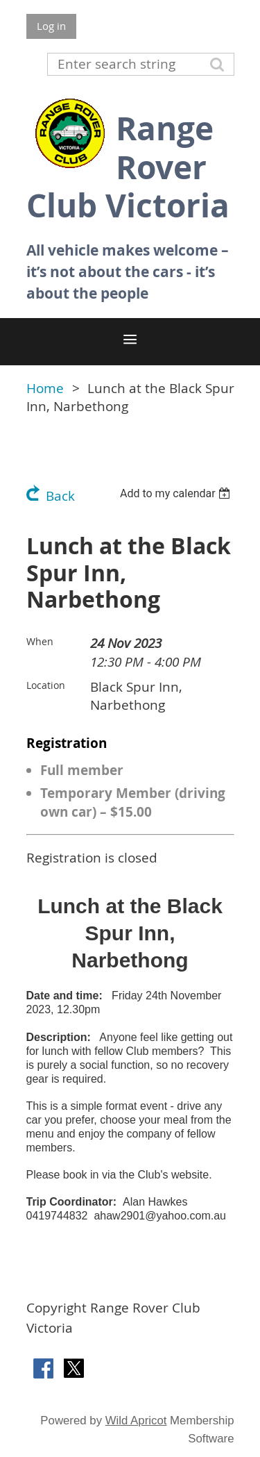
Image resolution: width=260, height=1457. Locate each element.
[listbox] (177, 493)
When (39, 641)
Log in (51, 26)
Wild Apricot (136, 1420)
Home (45, 388)
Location (45, 685)
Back (60, 496)
